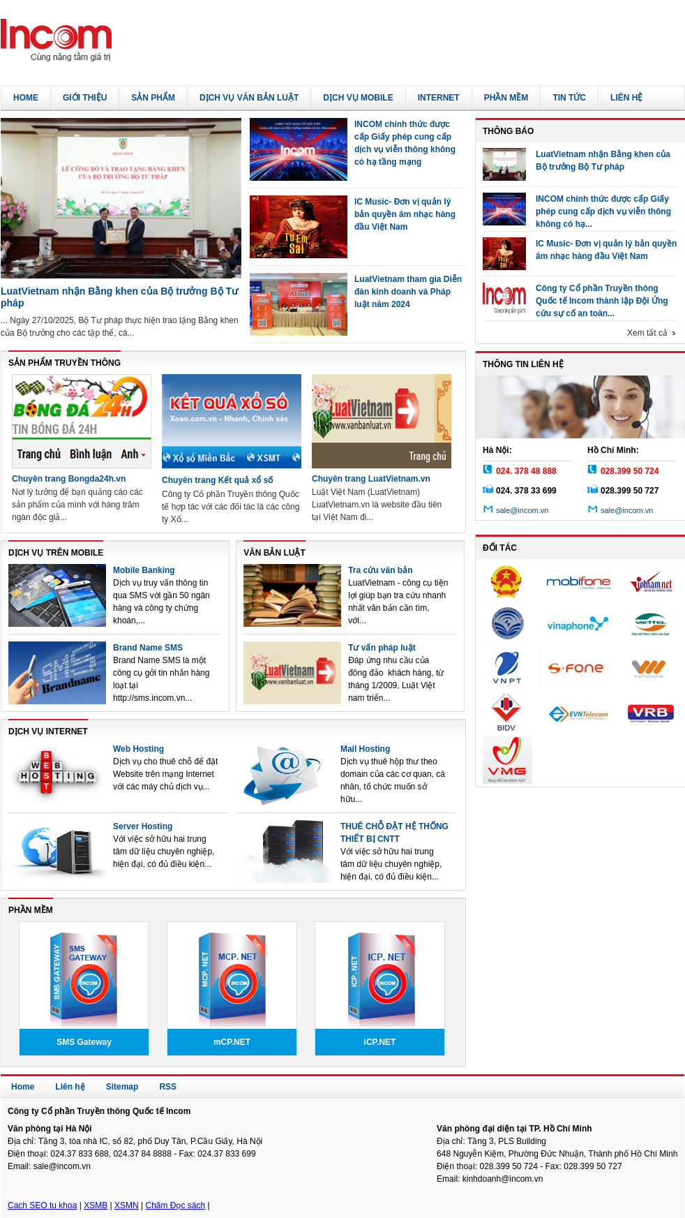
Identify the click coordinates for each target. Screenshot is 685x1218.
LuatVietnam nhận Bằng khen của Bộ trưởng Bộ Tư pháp (603, 160)
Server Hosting (142, 826)
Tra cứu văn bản (380, 570)
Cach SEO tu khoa (42, 1205)
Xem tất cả (652, 333)
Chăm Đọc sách (175, 1205)
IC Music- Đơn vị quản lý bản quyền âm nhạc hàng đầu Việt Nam (405, 214)
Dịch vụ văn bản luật (249, 98)
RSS (167, 1087)
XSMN (126, 1205)
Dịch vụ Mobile (358, 98)
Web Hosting (138, 749)
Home (25, 98)
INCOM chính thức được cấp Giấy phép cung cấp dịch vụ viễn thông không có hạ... (603, 209)
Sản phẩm (153, 98)
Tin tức (569, 98)
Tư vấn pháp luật (382, 648)
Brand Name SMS (148, 648)
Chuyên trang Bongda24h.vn (69, 479)
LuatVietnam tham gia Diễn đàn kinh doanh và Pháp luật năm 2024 (408, 291)
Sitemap (122, 1087)
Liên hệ (626, 98)
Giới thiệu (85, 98)
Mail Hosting (365, 749)
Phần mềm (506, 98)
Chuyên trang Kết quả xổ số (217, 480)
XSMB (95, 1205)
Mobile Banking (144, 570)
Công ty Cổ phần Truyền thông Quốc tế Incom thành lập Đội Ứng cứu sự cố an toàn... (602, 299)
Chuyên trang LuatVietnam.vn (371, 479)
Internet (439, 98)
